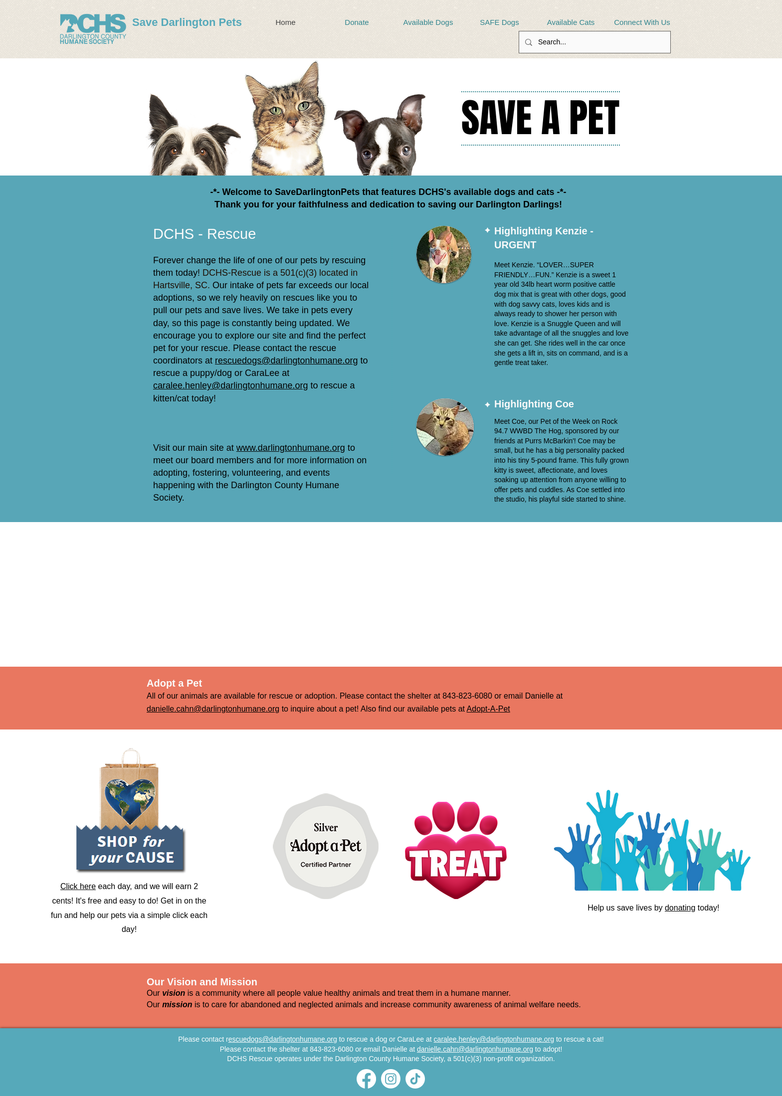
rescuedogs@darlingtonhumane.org (286, 360)
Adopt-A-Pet (488, 709)
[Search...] (593, 42)
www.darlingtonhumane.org (290, 448)
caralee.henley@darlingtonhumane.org (230, 385)
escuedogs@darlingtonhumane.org (282, 1039)
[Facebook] (366, 1079)
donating (680, 908)
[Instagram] (390, 1079)
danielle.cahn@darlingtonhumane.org (213, 709)
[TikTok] (415, 1079)
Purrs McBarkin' (549, 441)
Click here (78, 886)
